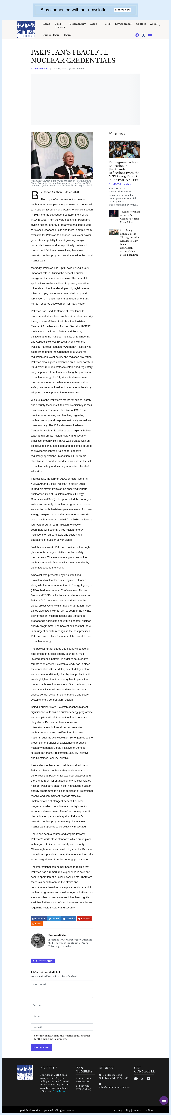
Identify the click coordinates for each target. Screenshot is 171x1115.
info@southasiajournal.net (114, 1087)
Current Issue (51, 35)
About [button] (153, 24)
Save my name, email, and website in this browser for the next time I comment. (62, 1037)
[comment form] (62, 989)
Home (46, 24)
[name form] (62, 1005)
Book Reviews (60, 25)
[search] (160, 25)
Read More (59, 1091)
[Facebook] (137, 35)
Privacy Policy (122, 1110)
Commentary (77, 24)
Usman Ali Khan (39, 68)
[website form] (62, 1027)
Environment (123, 24)
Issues (68, 35)
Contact (141, 24)
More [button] (93, 24)
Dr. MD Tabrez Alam (120, 184)
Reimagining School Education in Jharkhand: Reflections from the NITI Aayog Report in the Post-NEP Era (124, 171)
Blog (107, 24)
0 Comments (77, 68)
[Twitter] (144, 35)
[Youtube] (150, 35)
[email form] (62, 1016)
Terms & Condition (143, 1110)
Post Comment (41, 1047)
